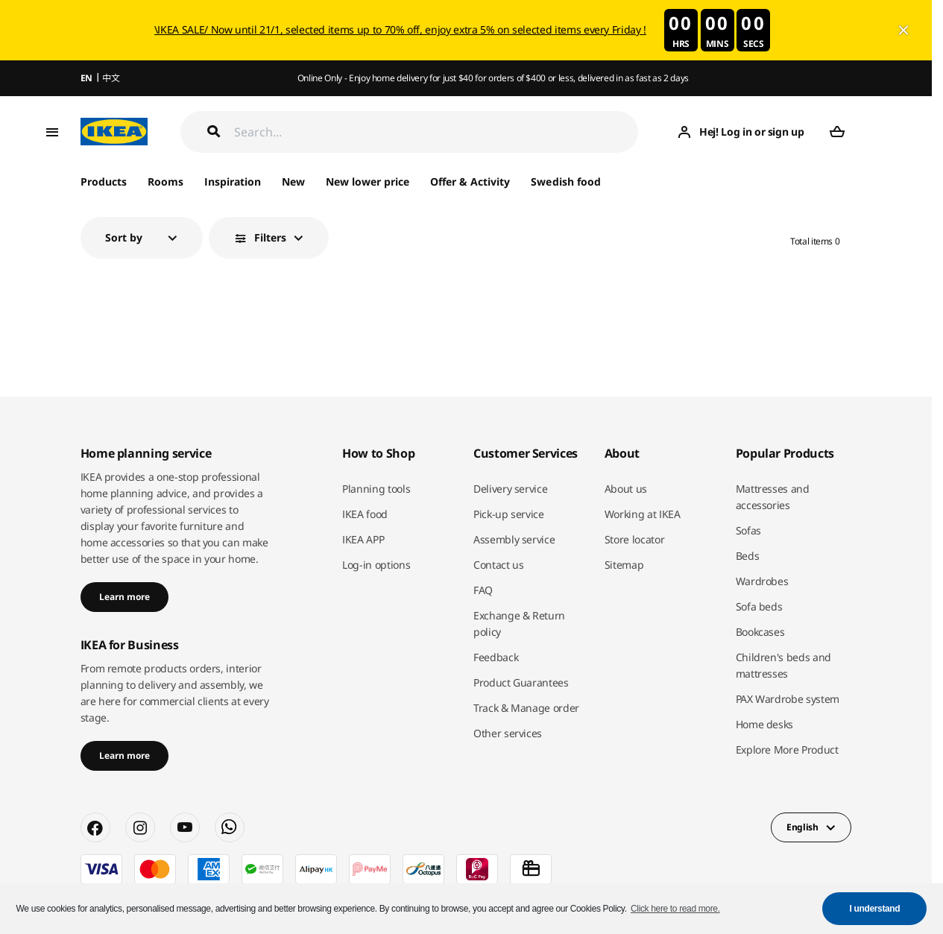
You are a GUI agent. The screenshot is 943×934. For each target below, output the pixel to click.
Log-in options (376, 565)
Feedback (495, 657)
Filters (270, 237)
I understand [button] (875, 908)
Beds (748, 556)
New (293, 181)
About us (626, 489)
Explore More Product (787, 749)
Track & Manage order (526, 708)
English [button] (802, 827)
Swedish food (565, 181)
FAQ (483, 590)
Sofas (748, 530)
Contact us (498, 565)
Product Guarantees (521, 682)
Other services (507, 733)
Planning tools (376, 489)
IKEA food (365, 514)
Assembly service (514, 539)
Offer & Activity (470, 181)
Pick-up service (508, 514)
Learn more (124, 596)
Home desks (765, 724)
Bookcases (760, 632)
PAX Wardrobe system (787, 699)
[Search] (436, 131)
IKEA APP (363, 539)
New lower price (367, 181)
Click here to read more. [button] (675, 908)
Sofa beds (759, 606)
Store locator (634, 539)
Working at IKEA (643, 514)
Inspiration (232, 181)
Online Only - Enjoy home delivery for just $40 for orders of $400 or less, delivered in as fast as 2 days (493, 78)
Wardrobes (762, 581)
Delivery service (510, 489)
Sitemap (624, 565)
